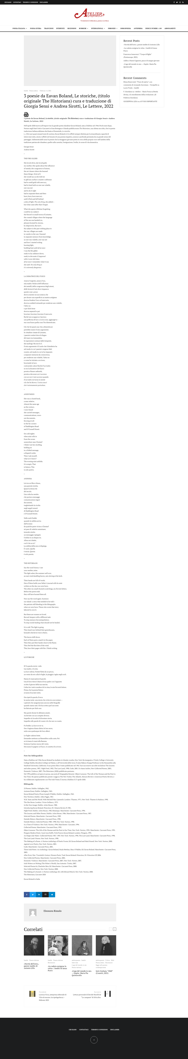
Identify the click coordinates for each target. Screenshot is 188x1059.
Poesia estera (35, 28)
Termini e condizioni (30, 2)
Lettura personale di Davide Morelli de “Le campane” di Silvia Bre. (86, 994)
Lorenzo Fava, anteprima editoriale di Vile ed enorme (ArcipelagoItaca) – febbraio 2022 (53, 995)
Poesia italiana (19, 28)
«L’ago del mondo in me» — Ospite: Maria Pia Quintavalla (82, 972)
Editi (112, 960)
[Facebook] (174, 2)
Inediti (26, 91)
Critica (107, 960)
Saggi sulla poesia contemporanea (101, 966)
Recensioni (72, 28)
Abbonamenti (169, 28)
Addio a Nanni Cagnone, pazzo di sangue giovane (141, 60)
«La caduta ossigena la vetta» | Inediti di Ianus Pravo (57, 968)
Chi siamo (7, 2)
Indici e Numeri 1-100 (153, 28)
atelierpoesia (76, 960)
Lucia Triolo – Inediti (131, 88)
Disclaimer (44, 2)
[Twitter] (177, 2)
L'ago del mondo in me (79, 964)
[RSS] (183, 2)
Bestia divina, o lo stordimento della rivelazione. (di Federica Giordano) (140, 94)
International (97, 28)
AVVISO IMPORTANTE (148, 101)
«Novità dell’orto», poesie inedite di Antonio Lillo (31, 965)
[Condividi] (27, 894)
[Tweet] (34, 894)
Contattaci (17, 2)
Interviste (60, 28)
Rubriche (82, 28)
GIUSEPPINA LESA (130, 101)
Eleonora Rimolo (53, 910)
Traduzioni (48, 28)
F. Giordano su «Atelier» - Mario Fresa (137, 91)
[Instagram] (180, 2)
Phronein (112, 28)
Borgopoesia (125, 28)
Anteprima (138, 28)
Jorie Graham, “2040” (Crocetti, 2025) (104, 971)
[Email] (49, 894)
